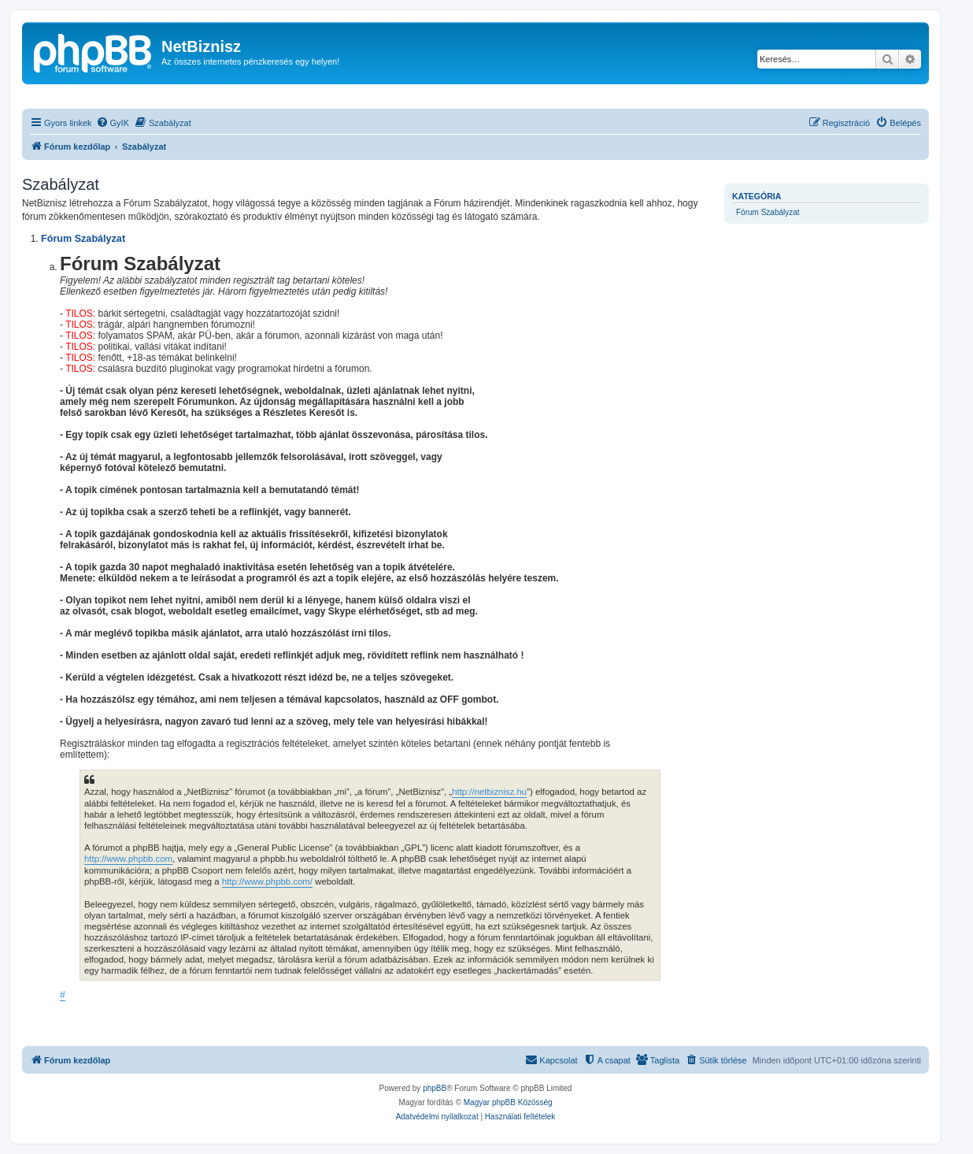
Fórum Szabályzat (768, 212)
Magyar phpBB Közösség (508, 1102)
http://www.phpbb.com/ (267, 881)
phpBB (434, 1088)
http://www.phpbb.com (128, 858)
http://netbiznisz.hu (489, 791)
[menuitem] (112, 122)
